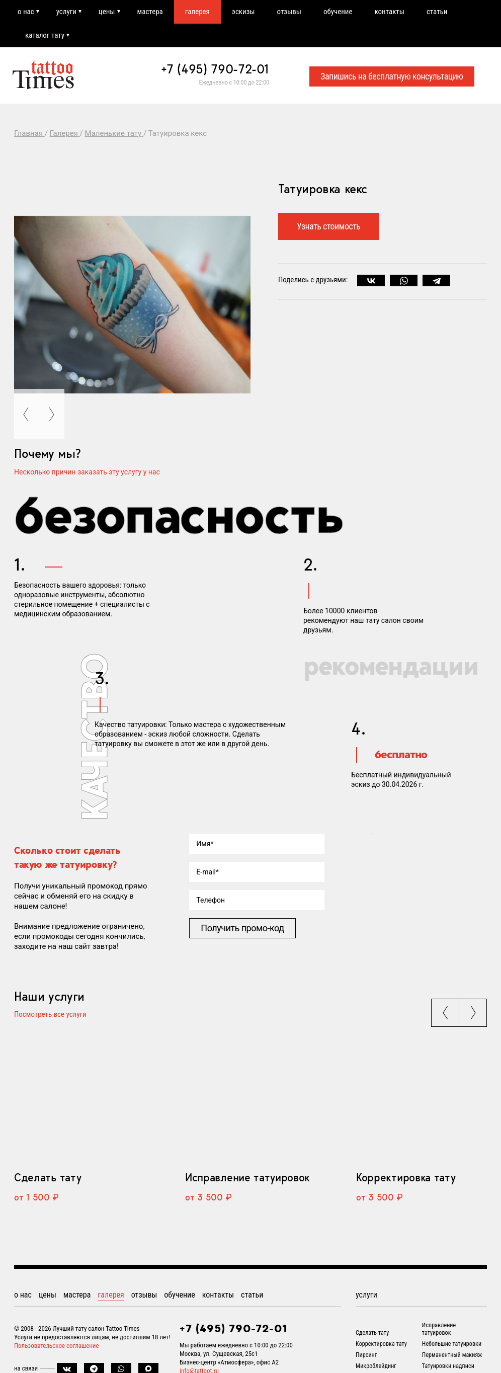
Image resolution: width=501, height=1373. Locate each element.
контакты (389, 11)
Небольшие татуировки (451, 1343)
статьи (437, 11)
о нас (26, 11)
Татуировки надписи (448, 1365)
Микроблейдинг (376, 1365)
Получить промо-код (242, 928)
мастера (150, 11)
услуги (66, 11)
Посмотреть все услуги (50, 1015)
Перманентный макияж (452, 1354)
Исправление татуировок (247, 1177)
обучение (338, 11)
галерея (197, 11)
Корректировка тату (405, 1177)
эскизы (243, 11)
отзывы (289, 11)
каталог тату (44, 35)
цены (107, 11)
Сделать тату (47, 1177)
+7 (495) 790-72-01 (215, 68)
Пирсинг (366, 1354)
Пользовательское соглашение (56, 1345)
